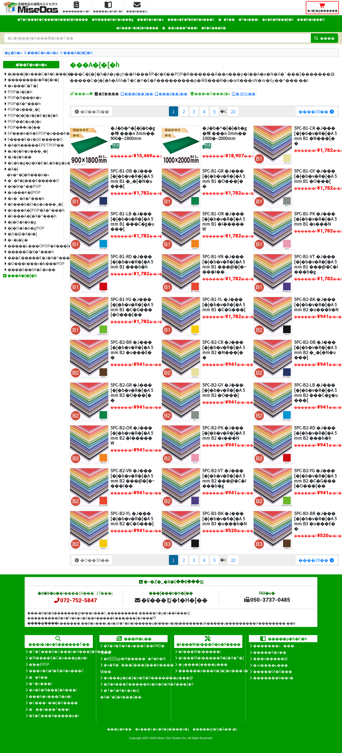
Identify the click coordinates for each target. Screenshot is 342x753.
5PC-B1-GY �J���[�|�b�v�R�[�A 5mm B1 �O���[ (315, 176)
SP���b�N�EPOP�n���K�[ (33, 133)
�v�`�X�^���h (26, 198)
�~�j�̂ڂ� (18, 239)
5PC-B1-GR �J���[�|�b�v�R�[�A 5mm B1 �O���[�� (223, 178)
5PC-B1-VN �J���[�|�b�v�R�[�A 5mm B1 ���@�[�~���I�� (224, 264)
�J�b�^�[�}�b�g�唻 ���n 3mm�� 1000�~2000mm (224, 133)
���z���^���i (179, 27)
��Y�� (226, 19)
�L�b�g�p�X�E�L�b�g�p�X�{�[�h (33, 162)
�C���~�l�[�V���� (137, 27)
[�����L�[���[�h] (157, 38)
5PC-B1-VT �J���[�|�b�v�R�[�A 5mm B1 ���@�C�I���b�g (316, 264)
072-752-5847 (75, 600)
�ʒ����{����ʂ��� (203, 664)
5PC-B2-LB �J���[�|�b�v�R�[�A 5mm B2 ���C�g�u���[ (316, 392)
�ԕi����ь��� (270, 665)
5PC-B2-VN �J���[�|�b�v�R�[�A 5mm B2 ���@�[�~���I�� (132, 478)
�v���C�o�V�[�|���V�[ (162, 728)
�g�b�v (13, 52)
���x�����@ (270, 658)
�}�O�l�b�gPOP (26, 228)
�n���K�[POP (24, 192)
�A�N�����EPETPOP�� (33, 145)
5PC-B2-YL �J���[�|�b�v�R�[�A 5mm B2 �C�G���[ (132, 518)
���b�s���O (311, 19)
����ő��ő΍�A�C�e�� (31, 269)
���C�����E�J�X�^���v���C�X (33, 257)
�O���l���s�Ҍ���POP (33, 263)
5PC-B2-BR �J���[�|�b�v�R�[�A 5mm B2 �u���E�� (131, 349)
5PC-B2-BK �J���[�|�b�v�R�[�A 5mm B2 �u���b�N (316, 304)
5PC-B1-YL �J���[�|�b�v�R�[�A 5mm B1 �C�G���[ (223, 304)
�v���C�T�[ (23, 85)
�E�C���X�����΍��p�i (54, 715)
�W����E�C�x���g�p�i (58, 657)
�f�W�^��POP (24, 186)
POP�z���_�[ (24, 109)
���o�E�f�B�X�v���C (191, 19)
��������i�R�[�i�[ (33, 79)
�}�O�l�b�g (22, 222)
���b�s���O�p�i (50, 696)
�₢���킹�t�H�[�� (170, 600)
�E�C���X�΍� (213, 27)
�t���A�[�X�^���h (32, 216)
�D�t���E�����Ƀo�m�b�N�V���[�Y (149, 684)
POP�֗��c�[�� (24, 127)
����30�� (316, 111)
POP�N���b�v (24, 97)
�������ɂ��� (273, 645)
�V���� (108, 93)
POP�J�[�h (20, 91)
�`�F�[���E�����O (33, 180)
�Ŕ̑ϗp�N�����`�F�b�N (135, 658)
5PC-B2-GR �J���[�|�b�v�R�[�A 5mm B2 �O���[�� (131, 392)
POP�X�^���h (24, 103)
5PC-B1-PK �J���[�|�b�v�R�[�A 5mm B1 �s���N (315, 218)
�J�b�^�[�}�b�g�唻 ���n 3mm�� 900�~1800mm (132, 133)
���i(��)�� (138, 93)
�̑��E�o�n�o (150, 19)
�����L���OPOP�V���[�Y (33, 245)
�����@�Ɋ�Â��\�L (215, 728)
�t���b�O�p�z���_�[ (33, 204)
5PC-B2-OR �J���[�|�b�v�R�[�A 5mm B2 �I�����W (131, 435)
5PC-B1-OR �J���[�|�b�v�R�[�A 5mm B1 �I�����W (223, 221)
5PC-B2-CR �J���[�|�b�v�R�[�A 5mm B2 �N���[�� (223, 349)
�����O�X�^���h (31, 251)
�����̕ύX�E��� (272, 671)
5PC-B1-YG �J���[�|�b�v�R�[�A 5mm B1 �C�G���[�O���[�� (131, 307)
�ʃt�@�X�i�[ (22, 233)
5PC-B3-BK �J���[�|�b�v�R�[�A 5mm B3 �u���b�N (224, 518)
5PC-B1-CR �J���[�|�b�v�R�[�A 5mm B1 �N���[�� (315, 135)
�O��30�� (91, 111)
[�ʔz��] (115, 146)
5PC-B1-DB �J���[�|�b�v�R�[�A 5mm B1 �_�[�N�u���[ (131, 178)
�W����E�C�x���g (112, 19)
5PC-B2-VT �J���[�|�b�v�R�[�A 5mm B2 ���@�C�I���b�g (224, 478)
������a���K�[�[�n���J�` (214, 670)
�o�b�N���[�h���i (53, 689)
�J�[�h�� (19, 156)
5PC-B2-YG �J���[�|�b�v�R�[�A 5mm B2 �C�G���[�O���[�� (315, 478)
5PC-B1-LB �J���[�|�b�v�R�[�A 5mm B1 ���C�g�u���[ (132, 221)
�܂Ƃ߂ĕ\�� (245, 93)
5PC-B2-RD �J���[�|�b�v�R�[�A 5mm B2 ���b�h (315, 432)
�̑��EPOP (39, 664)
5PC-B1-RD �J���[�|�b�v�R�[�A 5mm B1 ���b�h (131, 261)
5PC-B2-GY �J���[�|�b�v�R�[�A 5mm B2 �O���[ (223, 390)
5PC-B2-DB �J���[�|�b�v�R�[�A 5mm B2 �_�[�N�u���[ (315, 349)
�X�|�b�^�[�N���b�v (28, 172)
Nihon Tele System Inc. (172, 738)
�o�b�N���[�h (277, 19)
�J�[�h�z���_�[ (28, 151)
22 (233, 111)
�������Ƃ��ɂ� (273, 677)
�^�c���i (248, 19)
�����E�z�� (269, 652)
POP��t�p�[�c (24, 121)
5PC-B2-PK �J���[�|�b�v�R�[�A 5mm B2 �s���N (223, 432)
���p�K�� (119, 728)
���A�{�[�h (78, 52)
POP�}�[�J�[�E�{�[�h (33, 115)
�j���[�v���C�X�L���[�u (33, 73)
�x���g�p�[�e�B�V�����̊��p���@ (148, 677)
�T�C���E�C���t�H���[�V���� (52, 19)
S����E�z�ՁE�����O (33, 139)
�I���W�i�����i (199, 651)
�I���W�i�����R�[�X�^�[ (211, 657)
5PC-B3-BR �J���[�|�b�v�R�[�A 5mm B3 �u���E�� (315, 521)
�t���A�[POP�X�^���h (33, 210)
